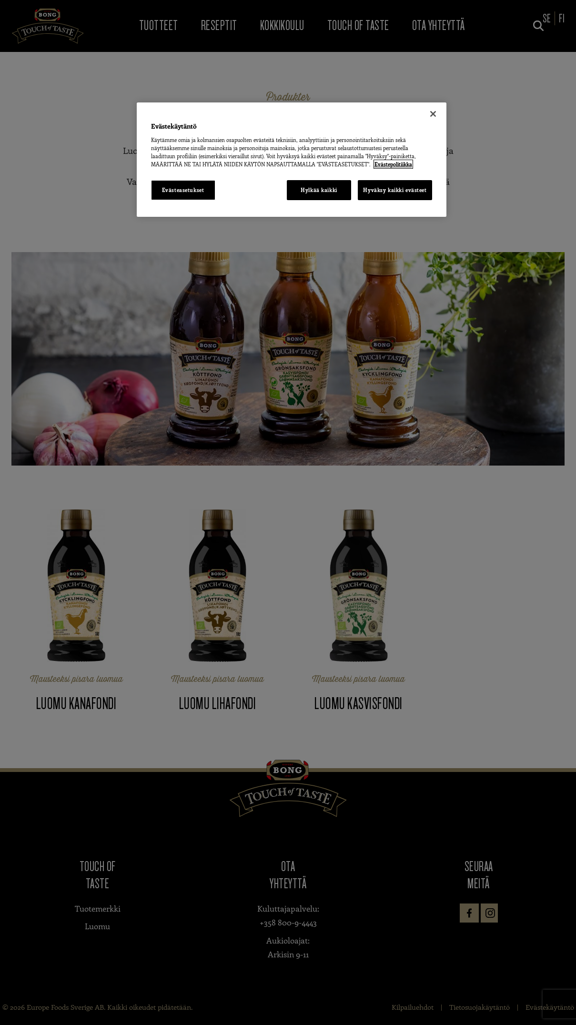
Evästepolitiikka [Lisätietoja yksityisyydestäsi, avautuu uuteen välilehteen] (393, 164)
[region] (291, 159)
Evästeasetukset (183, 189)
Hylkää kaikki (319, 189)
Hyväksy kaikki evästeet (394, 189)
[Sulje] (433, 113)
